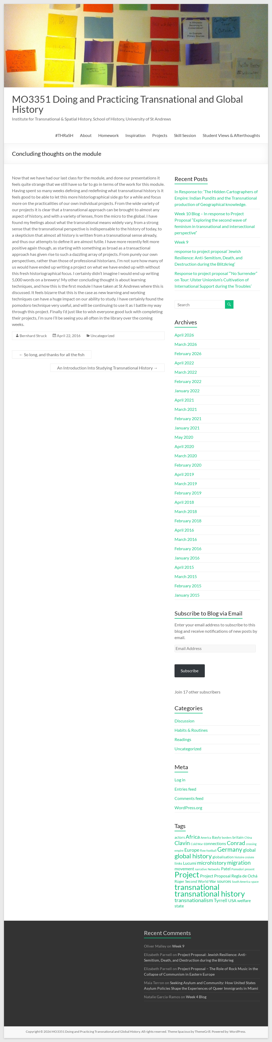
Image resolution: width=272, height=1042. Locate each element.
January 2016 (187, 557)
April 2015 (184, 567)
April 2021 (184, 399)
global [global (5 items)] (249, 850)
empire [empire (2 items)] (179, 850)
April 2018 (184, 502)
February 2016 (188, 548)
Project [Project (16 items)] (187, 874)
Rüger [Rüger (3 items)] (179, 881)
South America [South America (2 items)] (241, 881)
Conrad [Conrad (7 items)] (236, 843)
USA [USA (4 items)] (232, 900)
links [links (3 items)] (178, 863)
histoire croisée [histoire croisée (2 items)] (244, 857)
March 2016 (186, 539)
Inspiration (135, 135)
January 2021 (187, 427)
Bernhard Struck (33, 335)
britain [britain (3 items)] (238, 837)
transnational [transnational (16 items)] (197, 887)
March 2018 (186, 511)
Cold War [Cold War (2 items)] (197, 844)
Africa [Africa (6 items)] (193, 837)
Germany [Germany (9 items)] (229, 849)
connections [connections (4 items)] (215, 843)
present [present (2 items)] (249, 869)
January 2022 (187, 390)
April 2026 (184, 334)
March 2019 (186, 483)
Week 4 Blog (196, 996)
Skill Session (185, 135)
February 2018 (188, 520)
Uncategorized (102, 335)
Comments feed (189, 798)
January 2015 (187, 594)
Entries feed (185, 788)
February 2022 (188, 381)
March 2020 (186, 455)
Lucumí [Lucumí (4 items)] (189, 863)
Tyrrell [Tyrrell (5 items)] (220, 900)
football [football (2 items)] (211, 850)
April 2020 (184, 446)
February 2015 (188, 585)
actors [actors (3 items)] (180, 837)
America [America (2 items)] (206, 837)
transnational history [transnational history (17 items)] (210, 893)
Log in (180, 779)
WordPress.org (188, 807)
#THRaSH (64, 135)
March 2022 (186, 371)
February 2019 (188, 492)
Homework (108, 135)
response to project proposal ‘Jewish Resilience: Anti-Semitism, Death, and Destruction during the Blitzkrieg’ (209, 257)
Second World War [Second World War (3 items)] (200, 881)
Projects (159, 135)
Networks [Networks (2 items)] (214, 869)
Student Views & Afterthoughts (231, 135)
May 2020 (184, 437)
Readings (183, 739)
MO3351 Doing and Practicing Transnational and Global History (127, 104)
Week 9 (181, 241)
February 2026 (188, 353)
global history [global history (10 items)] (193, 856)
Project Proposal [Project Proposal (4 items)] (215, 875)
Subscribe (189, 670)
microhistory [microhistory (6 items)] (211, 863)
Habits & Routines (191, 730)
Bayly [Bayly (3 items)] (216, 837)
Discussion (184, 720)
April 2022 (184, 362)
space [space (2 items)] (255, 881)
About (86, 135)
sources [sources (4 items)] (224, 881)
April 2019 (184, 474)
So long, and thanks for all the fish (51, 354)
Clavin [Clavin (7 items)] (182, 843)
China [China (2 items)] (248, 837)
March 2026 (186, 344)
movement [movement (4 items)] (184, 868)
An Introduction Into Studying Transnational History (107, 367)
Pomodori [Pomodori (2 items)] (237, 869)
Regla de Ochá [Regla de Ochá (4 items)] (244, 875)
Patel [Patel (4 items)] (226, 868)
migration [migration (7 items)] (239, 862)
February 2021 (188, 418)
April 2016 (184, 529)
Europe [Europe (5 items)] (191, 850)
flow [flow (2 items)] (203, 850)
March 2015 (186, 576)
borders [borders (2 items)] (227, 837)
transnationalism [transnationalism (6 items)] (194, 900)
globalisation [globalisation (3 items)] (223, 857)
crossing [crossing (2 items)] (251, 844)
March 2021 (186, 409)
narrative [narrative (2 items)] (201, 869)
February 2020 (188, 464)
